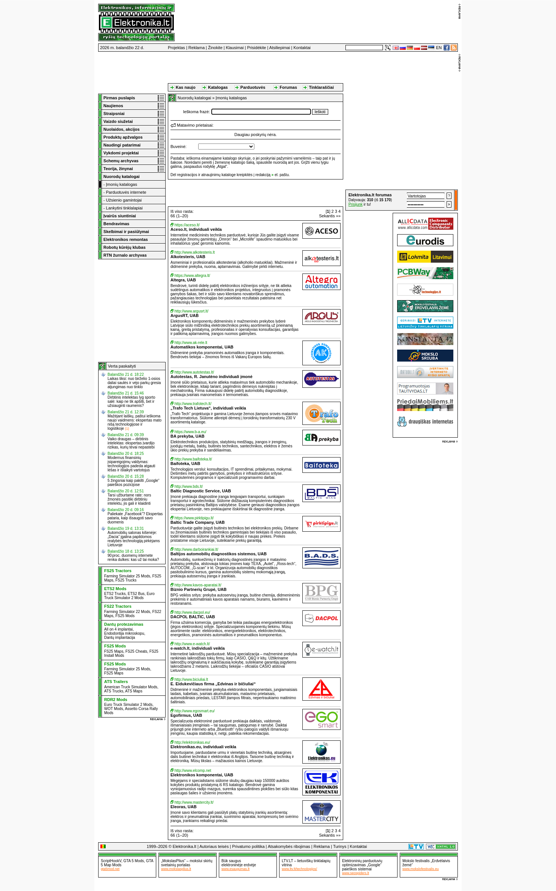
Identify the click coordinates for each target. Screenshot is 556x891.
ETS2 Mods (115, 588)
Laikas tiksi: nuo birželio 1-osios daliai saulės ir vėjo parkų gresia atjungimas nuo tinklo (134, 383)
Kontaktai (302, 47)
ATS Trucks (113, 691)
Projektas (176, 47)
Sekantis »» (330, 216)
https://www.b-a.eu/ (190, 432)
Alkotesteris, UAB (187, 256)
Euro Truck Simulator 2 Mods (129, 596)
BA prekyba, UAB (187, 436)
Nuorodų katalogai (194, 98)
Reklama (196, 47)
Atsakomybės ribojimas (289, 846)
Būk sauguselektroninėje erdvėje (238, 863)
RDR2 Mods (115, 699)
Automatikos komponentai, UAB (201, 347)
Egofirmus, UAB (186, 715)
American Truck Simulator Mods (130, 687)
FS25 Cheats (136, 651)
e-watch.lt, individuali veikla (197, 648)
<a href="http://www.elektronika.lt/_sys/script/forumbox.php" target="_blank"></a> (401, 200)
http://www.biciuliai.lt (191, 679)
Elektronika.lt (184, 846)
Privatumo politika (248, 846)
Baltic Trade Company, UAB (197, 522)
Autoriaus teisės (214, 846)
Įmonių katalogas (121, 184)
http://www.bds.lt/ (189, 486)
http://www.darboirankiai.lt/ (196, 549)
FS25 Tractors (118, 570)
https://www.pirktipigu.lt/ (194, 518)
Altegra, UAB (183, 280)
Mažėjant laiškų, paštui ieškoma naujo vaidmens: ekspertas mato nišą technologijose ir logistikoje (134, 422)
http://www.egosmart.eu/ (195, 711)
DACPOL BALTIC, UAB (192, 616)
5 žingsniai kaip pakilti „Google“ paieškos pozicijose (133, 482)
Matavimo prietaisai (194, 125)
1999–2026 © (159, 846)
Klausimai (235, 47)
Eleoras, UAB (183, 806)
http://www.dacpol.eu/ (192, 612)
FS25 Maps (113, 651)
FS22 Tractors (118, 606)
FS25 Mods (125, 616)
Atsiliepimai (279, 47)
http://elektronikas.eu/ (192, 742)
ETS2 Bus (136, 594)
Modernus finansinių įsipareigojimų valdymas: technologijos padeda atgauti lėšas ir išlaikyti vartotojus (131, 464)
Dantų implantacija (119, 637)
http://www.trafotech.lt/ (193, 404)
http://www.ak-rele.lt (191, 343)
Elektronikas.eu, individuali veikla (203, 746)
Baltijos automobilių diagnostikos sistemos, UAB (218, 554)
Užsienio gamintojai (124, 200)
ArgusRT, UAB (184, 315)
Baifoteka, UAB (185, 463)
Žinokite (215, 47)
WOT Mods (113, 709)
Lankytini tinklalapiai (124, 208)
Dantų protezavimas (123, 624)
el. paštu (282, 175)
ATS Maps (133, 691)
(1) (127, 429)
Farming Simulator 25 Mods (127, 576)
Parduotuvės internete (126, 192)
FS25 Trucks (125, 580)
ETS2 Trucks (115, 594)
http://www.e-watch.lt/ (192, 644)
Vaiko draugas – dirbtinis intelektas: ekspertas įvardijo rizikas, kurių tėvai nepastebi (131, 443)
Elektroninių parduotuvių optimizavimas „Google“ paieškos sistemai (362, 865)
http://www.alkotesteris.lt (195, 252)
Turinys (340, 846)
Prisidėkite (256, 47)
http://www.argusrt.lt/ (192, 311)
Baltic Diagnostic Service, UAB (200, 491)
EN (439, 47)
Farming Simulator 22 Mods (127, 612)
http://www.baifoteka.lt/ (193, 459)
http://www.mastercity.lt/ (194, 802)
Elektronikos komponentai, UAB (201, 775)
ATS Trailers (116, 681)
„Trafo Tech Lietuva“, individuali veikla (208, 408)
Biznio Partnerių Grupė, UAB (198, 589)
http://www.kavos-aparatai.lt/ (198, 585)
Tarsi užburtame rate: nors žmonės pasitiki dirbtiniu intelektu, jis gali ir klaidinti (129, 499)
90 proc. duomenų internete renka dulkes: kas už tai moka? (133, 557)
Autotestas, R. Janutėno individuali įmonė (211, 376)
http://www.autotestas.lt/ (194, 372)
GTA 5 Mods (133, 861)
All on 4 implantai (118, 629)
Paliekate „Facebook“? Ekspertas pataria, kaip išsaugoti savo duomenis (135, 518)
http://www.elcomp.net (193, 770)
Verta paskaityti (122, 366)
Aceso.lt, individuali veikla (196, 229)
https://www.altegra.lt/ (192, 276)
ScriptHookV (111, 861)
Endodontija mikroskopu (124, 633)
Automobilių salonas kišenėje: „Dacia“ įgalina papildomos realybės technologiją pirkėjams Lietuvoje (134, 539)
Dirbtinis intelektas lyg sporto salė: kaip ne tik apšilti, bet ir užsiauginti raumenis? (131, 401)
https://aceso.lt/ (187, 225)
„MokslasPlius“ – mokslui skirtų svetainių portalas (186, 863)
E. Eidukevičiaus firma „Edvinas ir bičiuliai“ (213, 684)
